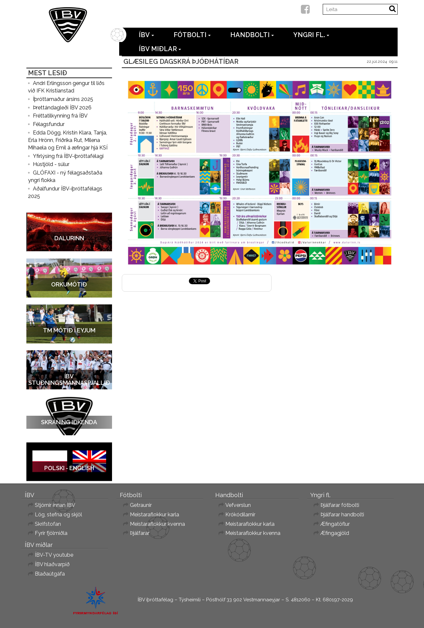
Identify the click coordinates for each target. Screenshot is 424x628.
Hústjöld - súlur (51, 164)
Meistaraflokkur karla (154, 514)
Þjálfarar (139, 533)
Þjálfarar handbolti (342, 514)
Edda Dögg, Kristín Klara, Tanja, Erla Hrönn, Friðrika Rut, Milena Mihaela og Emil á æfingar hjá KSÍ (67, 140)
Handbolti (252, 35)
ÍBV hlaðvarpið (52, 564)
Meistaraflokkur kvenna (157, 524)
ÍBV (146, 35)
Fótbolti (192, 35)
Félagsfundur (48, 124)
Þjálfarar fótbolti (339, 505)
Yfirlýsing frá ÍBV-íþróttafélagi (68, 156)
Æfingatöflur (335, 524)
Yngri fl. (311, 35)
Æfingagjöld (334, 533)
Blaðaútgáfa (50, 574)
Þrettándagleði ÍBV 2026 (62, 108)
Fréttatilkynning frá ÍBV (60, 116)
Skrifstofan (48, 524)
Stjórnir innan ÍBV (55, 505)
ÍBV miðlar (160, 49)
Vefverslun (238, 505)
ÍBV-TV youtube (54, 555)
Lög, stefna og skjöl (58, 514)
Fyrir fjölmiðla (51, 533)
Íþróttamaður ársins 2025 (63, 99)
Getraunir (141, 505)
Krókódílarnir (240, 514)
